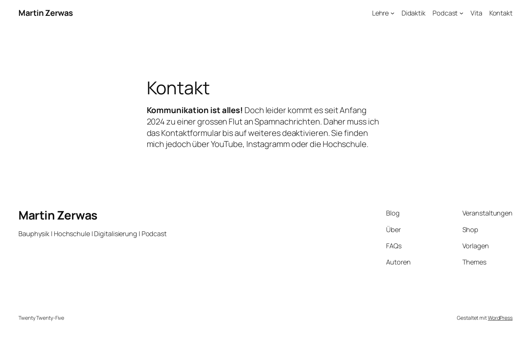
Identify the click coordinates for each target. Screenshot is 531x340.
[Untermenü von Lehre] (393, 13)
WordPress (500, 317)
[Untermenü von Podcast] (461, 13)
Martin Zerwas (45, 12)
